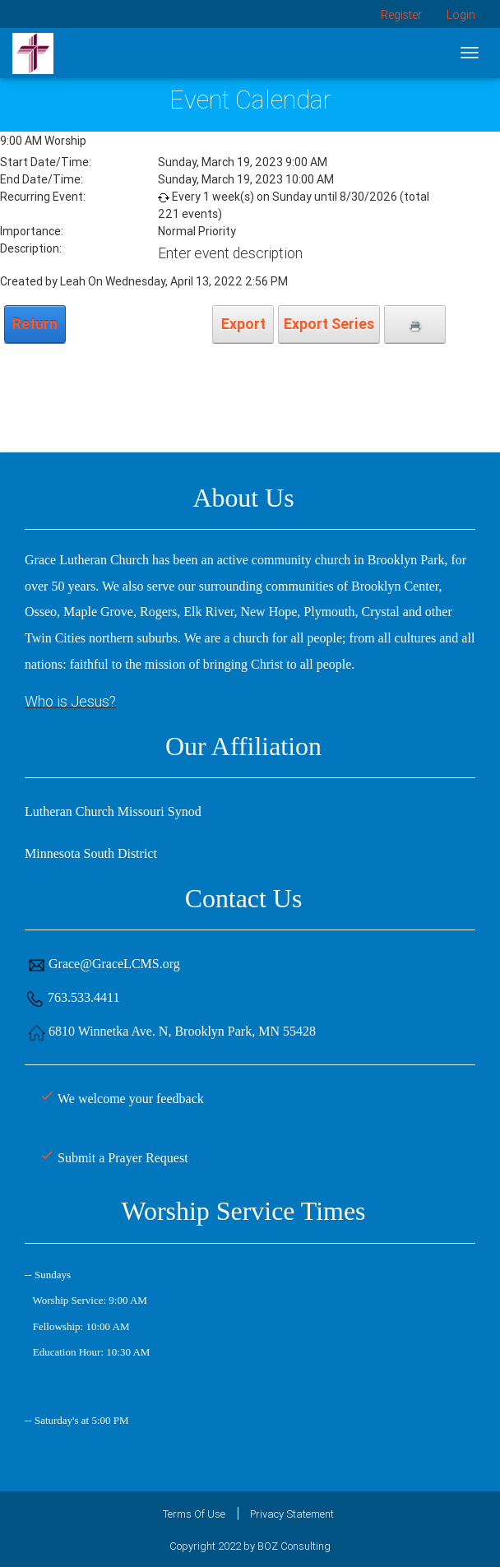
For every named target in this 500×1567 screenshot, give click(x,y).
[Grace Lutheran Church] (32, 52)
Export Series (329, 323)
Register (401, 14)
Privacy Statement (292, 1514)
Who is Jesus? (70, 701)
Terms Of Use (194, 1514)
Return (35, 323)
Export (243, 323)
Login (461, 14)
